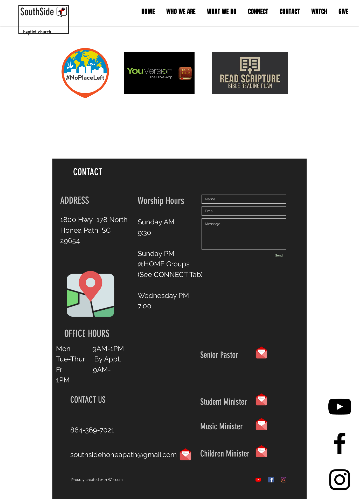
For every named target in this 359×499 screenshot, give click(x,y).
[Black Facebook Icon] (340, 443)
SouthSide (37, 12)
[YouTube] (340, 407)
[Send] (278, 255)
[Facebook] (271, 479)
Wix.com (115, 479)
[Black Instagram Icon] (340, 480)
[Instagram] (283, 479)
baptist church (37, 32)
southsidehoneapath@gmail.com (123, 455)
